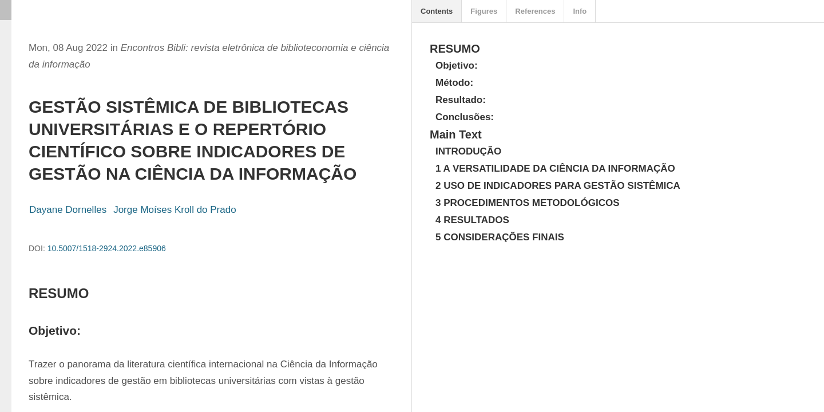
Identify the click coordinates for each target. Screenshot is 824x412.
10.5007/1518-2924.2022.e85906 (106, 248)
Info (580, 11)
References (535, 11)
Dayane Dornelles (67, 209)
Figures (483, 11)
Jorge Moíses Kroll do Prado (174, 209)
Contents (437, 11)
